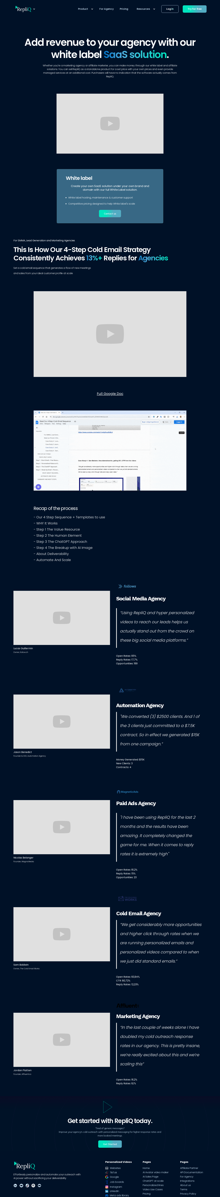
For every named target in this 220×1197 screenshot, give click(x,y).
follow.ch (24, 652)
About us (185, 1185)
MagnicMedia (28, 861)
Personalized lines (153, 1185)
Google (114, 1177)
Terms (183, 1189)
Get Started (110, 1144)
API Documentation (191, 1172)
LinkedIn (114, 1191)
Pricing (124, 9)
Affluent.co (26, 1074)
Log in (170, 9)
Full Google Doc (110, 393)
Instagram (116, 1186)
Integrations (187, 1181)
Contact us (110, 213)
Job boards (117, 1182)
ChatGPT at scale (153, 1181)
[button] (25, 9)
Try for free (195, 9)
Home (146, 1168)
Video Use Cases (153, 1189)
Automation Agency (37, 756)
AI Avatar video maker (156, 1172)
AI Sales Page (150, 1176)
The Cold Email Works (30, 968)
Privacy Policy (188, 1193)
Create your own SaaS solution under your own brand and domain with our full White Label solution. (110, 188)
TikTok (113, 1172)
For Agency (106, 9)
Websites (115, 1168)
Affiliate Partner (189, 1168)
